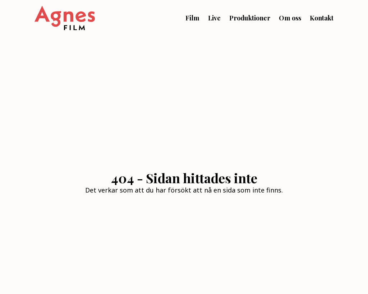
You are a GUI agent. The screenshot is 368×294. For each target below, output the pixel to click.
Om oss (290, 18)
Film (192, 18)
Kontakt (322, 18)
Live (214, 18)
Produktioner (249, 18)
